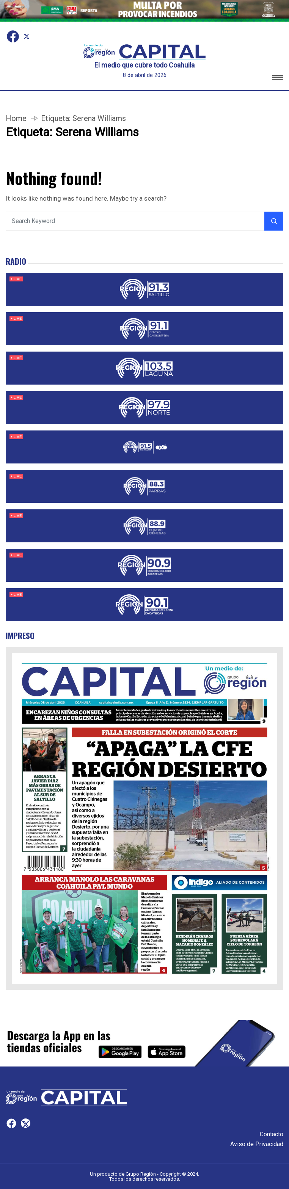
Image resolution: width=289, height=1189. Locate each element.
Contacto (271, 1134)
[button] (277, 79)
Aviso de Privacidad (256, 1144)
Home (16, 118)
